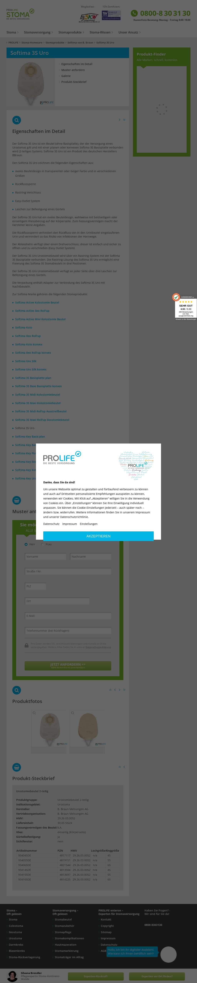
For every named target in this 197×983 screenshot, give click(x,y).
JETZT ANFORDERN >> (68, 665)
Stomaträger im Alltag (69, 958)
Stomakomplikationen (69, 940)
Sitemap (106, 933)
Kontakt (106, 921)
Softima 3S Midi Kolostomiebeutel (37, 394)
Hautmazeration (65, 946)
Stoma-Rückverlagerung (24, 958)
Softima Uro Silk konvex (31, 369)
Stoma (11, 32)
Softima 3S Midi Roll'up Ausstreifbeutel (41, 411)
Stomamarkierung (66, 952)
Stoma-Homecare (32, 42)
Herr (30, 544)
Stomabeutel (63, 921)
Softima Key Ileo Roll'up (30, 462)
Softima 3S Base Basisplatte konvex (38, 386)
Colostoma (16, 927)
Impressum (108, 940)
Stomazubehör (64, 927)
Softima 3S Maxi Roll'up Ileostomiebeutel (42, 420)
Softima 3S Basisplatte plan (33, 378)
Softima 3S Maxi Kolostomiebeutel (38, 403)
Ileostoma (15, 933)
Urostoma (15, 940)
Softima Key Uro (26, 478)
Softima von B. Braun (80, 42)
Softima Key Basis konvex (32, 445)
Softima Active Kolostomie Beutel (37, 302)
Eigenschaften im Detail (76, 64)
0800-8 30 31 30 (160, 13)
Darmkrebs (16, 946)
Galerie (66, 76)
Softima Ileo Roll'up (28, 336)
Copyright (107, 927)
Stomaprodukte (70, 32)
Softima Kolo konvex (28, 344)
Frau (46, 544)
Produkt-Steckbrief (73, 82)
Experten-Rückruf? (96, 976)
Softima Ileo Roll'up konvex (33, 352)
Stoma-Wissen (100, 32)
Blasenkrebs (17, 952)
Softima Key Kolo (26, 470)
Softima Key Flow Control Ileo (34, 453)
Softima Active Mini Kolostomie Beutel (40, 319)
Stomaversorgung (37, 32)
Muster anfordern (73, 70)
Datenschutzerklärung (98, 647)
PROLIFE (13, 42)
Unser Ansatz (128, 32)
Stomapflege (63, 933)
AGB (103, 952)
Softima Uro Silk (25, 361)
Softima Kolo (23, 327)
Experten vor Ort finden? (157, 976)
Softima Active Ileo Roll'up (32, 311)
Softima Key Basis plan (30, 436)
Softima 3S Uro (105, 42)
